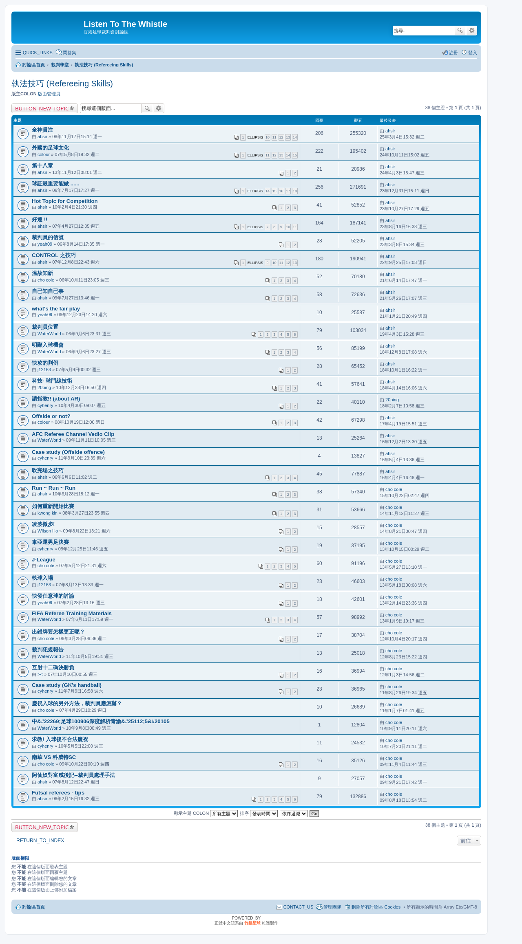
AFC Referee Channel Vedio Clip (73, 434)
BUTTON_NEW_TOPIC (42, 108)
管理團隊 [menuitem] (332, 906)
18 (295, 191)
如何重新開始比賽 (53, 506)
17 (288, 191)
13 (288, 137)
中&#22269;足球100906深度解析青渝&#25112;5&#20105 (101, 721)
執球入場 (42, 578)
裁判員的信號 (48, 237)
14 (295, 137)
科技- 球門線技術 (52, 381)
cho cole (46, 279)
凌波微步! (43, 524)
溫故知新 (42, 273)
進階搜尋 (471, 30)
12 (281, 137)
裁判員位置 (45, 327)
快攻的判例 (45, 363)
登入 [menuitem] (472, 52)
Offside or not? (51, 416)
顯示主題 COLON (206, 813)
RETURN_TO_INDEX (40, 840)
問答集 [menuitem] (69, 52)
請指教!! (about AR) (56, 399)
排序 (259, 813)
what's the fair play (56, 309)
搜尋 (460, 30)
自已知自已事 (48, 291)
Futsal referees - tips (58, 793)
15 (295, 155)
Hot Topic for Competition (65, 201)
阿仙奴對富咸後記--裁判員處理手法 (73, 775)
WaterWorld (49, 333)
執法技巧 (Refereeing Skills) (62, 83)
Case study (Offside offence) (68, 452)
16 (281, 191)
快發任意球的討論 (53, 596)
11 (274, 137)
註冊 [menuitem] (453, 52)
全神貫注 (42, 130)
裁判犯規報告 (48, 650)
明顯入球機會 (48, 345)
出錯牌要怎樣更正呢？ (58, 632)
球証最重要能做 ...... (56, 183)
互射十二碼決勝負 (53, 668)
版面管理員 (49, 93)
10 (267, 137)
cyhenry (45, 405)
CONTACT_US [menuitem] (298, 906)
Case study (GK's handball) (67, 685)
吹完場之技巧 (48, 470)
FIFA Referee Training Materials (72, 613)
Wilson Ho (48, 530)
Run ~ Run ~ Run (53, 488)
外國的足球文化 (50, 148)
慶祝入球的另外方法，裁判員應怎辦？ (77, 703)
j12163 (44, 369)
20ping (44, 387)
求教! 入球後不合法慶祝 (60, 739)
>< (40, 674)
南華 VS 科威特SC (54, 757)
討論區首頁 (33, 906)
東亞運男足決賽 (50, 542)
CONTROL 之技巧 (54, 255)
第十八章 (42, 166)
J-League (43, 560)
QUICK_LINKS (38, 52)
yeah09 (45, 244)
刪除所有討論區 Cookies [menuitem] (376, 906)
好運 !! (39, 219)
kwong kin (48, 513)
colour (44, 154)
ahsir (42, 136)
